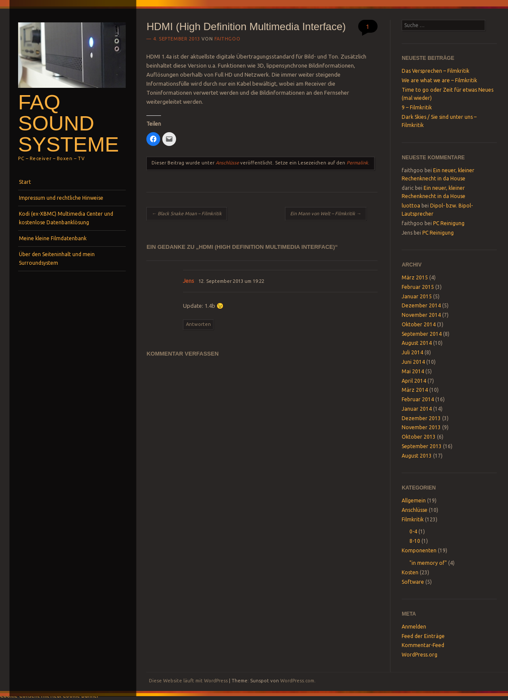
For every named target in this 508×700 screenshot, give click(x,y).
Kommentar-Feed (423, 645)
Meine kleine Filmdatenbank (53, 238)
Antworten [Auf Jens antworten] (198, 324)
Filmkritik (413, 519)
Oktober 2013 (419, 437)
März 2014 (415, 390)
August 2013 (417, 455)
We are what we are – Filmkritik (439, 80)
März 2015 (415, 277)
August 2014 (417, 343)
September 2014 (422, 334)
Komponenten (419, 550)
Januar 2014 (417, 409)
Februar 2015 (418, 287)
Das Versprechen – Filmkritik (435, 71)
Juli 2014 (412, 352)
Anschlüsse (227, 162)
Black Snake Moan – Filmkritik (187, 213)
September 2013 (422, 446)
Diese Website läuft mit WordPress (188, 680)
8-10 (414, 541)
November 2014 (421, 315)
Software (413, 582)
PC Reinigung (449, 223)
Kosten (410, 572)
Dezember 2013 (421, 418)
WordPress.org (419, 654)
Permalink (357, 162)
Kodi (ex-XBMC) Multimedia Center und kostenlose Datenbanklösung (66, 218)
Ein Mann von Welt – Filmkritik (325, 213)
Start (25, 182)
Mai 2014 (413, 371)
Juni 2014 (413, 362)
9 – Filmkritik (417, 107)
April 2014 (414, 381)
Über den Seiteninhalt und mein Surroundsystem (57, 258)
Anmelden (414, 626)
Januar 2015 (417, 296)
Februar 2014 (418, 399)
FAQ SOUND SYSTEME (68, 123)
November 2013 (421, 427)
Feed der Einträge (423, 636)
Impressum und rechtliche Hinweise (61, 198)
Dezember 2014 (421, 305)
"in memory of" (428, 563)
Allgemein (414, 500)
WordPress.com (297, 680)
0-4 (413, 531)
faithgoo (227, 38)
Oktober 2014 (419, 324)
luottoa (411, 205)
